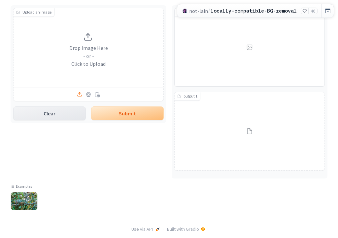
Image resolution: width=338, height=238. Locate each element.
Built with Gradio (186, 229)
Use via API (145, 229)
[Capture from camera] (88, 94)
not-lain (198, 11)
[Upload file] (80, 94)
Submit (127, 113)
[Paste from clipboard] (97, 94)
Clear (49, 113)
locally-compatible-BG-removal (254, 11)
